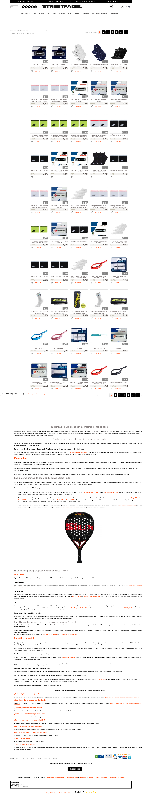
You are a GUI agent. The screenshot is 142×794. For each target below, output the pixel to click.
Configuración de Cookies (116, 777)
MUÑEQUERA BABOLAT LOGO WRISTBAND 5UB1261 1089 (39, 100)
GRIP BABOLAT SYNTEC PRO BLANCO (119, 347)
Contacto (54, 758)
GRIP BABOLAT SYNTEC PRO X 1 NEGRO (79, 383)
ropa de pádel (102, 679)
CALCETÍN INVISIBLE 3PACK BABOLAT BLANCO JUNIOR (79, 65)
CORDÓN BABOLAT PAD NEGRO (119, 382)
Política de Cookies (102, 777)
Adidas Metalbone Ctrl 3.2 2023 (64, 500)
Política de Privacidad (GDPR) (56, 777)
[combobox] (14, 6)
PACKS (35, 14)
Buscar (17, 758)
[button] (36, 72)
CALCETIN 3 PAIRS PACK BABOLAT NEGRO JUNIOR (99, 171)
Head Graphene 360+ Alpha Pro (123, 608)
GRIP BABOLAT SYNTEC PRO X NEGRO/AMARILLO (59, 312)
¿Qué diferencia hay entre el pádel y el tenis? (30, 700)
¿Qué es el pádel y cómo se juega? (26, 694)
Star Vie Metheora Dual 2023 (127, 505)
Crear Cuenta (30, 758)
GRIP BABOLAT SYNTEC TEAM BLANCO (99, 100)
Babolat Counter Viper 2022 (92, 596)
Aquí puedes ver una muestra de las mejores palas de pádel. (121, 697)
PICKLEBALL (105, 14)
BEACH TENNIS (96, 14)
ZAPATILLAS (42, 14)
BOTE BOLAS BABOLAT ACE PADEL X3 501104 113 (79, 312)
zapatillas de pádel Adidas (70, 634)
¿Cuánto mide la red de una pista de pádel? (29, 714)
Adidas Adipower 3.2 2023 (90, 492)
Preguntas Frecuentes (43, 758)
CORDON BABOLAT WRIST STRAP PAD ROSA (59, 347)
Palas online (20, 458)
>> (126, 32)
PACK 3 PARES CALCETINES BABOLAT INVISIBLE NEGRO (119, 65)
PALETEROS (62, 14)
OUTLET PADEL (114, 14)
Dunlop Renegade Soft (21, 587)
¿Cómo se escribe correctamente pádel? (28, 726)
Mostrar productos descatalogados (38, 394)
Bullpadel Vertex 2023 (111, 492)
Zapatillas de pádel (24, 638)
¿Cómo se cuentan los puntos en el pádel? (29, 720)
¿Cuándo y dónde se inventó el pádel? (28, 707)
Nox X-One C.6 (76, 596)
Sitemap (90, 777)
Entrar (23, 758)
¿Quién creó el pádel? (22, 738)
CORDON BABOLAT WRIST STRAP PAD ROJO (99, 277)
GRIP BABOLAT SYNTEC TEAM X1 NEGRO (79, 100)
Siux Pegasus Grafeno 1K (79, 608)
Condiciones (82, 777)
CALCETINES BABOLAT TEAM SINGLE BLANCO (39, 312)
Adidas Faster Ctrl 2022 (135, 585)
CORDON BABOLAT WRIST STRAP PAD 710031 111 (99, 347)
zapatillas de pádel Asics (50, 634)
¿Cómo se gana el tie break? (24, 744)
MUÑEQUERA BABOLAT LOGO (118, 135)
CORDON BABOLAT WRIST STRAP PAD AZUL (39, 347)
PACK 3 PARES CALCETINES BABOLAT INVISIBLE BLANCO (79, 206)
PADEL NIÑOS (52, 14)
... (121, 32)
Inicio (12, 758)
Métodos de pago (72, 777)
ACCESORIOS (86, 14)
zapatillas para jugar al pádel (78, 452)
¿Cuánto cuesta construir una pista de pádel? (30, 732)
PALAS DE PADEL (26, 14)
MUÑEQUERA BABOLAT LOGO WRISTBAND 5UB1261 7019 (39, 136)
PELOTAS (70, 14)
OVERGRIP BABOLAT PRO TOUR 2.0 (119, 277)
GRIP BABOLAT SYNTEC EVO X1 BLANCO (59, 383)
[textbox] (14, 6)
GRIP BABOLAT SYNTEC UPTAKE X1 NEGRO (39, 65)
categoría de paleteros (68, 657)
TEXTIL (77, 14)
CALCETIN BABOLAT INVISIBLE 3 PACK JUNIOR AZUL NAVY (99, 65)
